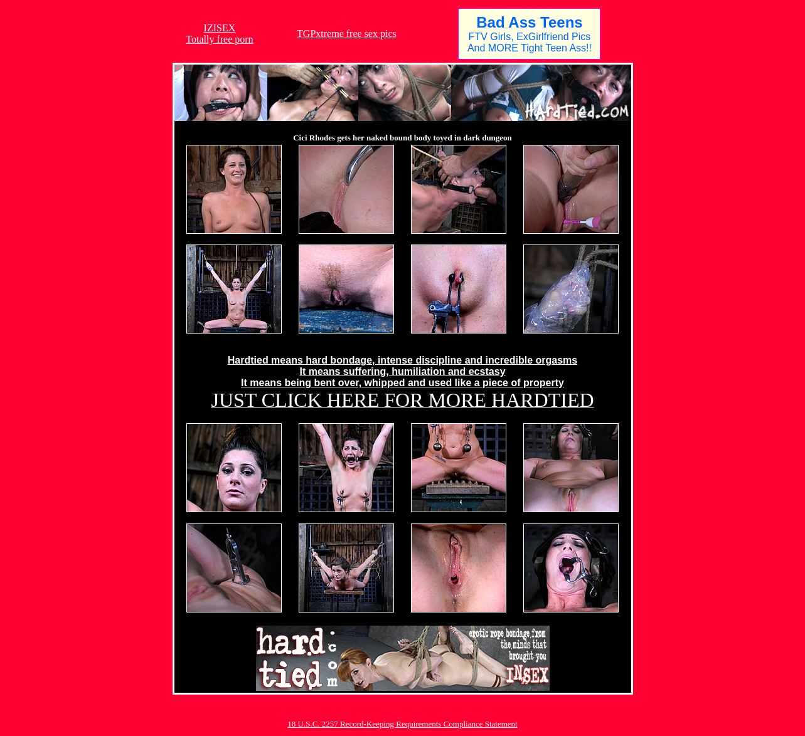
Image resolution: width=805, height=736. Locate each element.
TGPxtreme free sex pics (347, 33)
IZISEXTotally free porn (219, 34)
